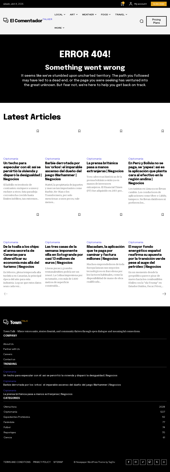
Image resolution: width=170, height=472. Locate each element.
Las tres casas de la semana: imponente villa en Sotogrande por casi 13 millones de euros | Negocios (64, 255)
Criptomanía (10, 158)
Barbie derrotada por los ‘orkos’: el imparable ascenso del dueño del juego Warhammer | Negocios (63, 171)
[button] (141, 21)
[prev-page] (5, 293)
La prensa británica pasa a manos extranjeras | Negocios (105, 167)
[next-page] (164, 293)
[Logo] (27, 21)
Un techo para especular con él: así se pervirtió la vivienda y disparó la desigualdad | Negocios (22, 171)
